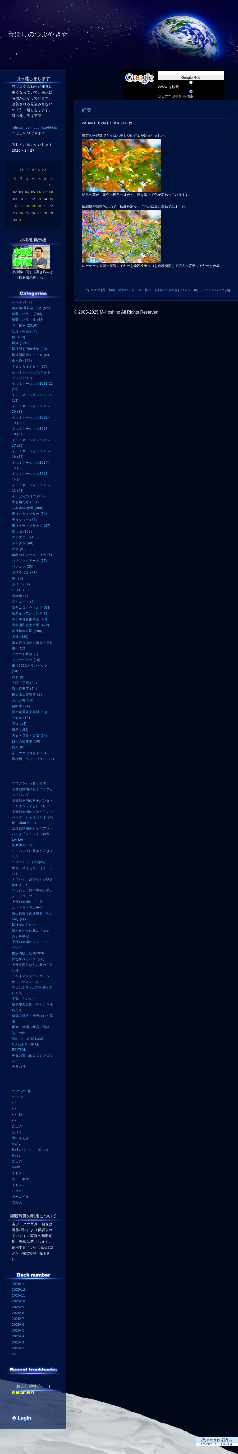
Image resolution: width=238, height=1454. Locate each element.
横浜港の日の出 (24, 925)
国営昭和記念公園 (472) (30, 625)
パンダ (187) (22, 302)
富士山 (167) (22, 531)
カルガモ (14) (23, 700)
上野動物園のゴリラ (27, 902)
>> (44, 170)
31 (21, 220)
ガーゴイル (20, 1196)
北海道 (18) (21, 718)
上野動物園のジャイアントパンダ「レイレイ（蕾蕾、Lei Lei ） (32, 834)
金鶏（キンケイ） (25, 998)
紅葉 (86, 110)
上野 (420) (20, 637)
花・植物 (109, 290)
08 (51, 192)
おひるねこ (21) (24, 572)
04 (27, 192)
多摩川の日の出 (24, 845)
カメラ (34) (21, 584)
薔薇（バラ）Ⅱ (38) (28, 320)
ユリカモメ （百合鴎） (29, 862)
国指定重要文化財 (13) (29, 712)
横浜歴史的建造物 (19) (29, 349)
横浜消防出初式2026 (28, 953)
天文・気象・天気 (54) (29, 735)
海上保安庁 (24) (24, 689)
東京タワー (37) (24, 520)
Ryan (16, 1167)
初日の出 (19, 1033)
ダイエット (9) (23, 602)
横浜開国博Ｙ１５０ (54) (31, 355)
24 (21, 213)
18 (27, 206)
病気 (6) (18, 747)
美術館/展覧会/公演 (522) (32, 308)
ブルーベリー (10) (26, 660)
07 (45, 192)
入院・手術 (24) (24, 683)
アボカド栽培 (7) (25, 654)
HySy (16, 1144)
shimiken (19, 1097)
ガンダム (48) (23, 543)
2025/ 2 (18, 1348)
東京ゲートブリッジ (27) (31, 526)
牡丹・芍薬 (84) (24, 331)
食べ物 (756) (22, 361)
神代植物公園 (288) (27, 631)
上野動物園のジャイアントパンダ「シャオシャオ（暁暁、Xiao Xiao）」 (32, 817)
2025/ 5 (18, 1330)
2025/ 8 (18, 1313)
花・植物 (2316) (25, 325)
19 (33, 206)
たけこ (17, 1132)
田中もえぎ (20, 1138)
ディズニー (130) (25, 537)
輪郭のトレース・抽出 (135, 290)
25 (27, 213)
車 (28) (17, 578)
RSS (20, 1408)
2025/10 (18, 1301)
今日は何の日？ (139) (29, 496)
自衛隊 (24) (21, 706)
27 (39, 213)
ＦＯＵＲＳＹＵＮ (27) (29, 366)
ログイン (22, 1418)
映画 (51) (19, 549)
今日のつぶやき (166, 290)
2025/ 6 (18, 1324)
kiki (14, 1103)
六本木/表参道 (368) (28, 508)
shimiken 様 (21, 1091)
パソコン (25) (23, 566)
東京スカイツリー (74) (29, 514)
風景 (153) (20, 730)
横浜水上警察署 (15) (28, 694)
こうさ (17, 1191)
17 (21, 206)
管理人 (17, 1202)
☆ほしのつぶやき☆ (38, 34)
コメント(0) (189, 290)
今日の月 (19, 1067)
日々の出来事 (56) (26, 741)
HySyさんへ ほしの (30, 1150)
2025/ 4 (18, 1336)
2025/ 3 (18, 1342)
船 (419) (18, 337)
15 (51, 199)
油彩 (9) (18, 677)
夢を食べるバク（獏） (29, 959)
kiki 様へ (19, 1114)
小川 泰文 (20, 1179)
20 (39, 206)
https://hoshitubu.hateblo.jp (34, 127)
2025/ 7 (18, 1319)
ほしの (17, 1126)
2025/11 (18, 1295)
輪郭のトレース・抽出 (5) (32, 555)
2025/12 (18, 1290)
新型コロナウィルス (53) (31, 607)
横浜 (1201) (21, 343)
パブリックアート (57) (29, 561)
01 (51, 185)
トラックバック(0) (215, 290)
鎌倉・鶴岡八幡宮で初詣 (31, 1027)
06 (39, 192)
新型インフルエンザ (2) (30, 613)
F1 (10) (18, 590)
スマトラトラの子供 (27, 908)
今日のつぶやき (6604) (30, 753)
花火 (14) (19, 724)
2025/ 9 (18, 1307)
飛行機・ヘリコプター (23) (33, 759)
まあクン (19, 1173)
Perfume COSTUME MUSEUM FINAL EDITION (28, 1044)
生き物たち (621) (25, 502)
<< (21, 170)
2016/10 (32, 170)
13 (39, 199)
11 (27, 199)
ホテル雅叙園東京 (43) (29, 619)
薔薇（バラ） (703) (27, 314)
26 (33, 213)
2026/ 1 (18, 1284)
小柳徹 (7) (20, 596)
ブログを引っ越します (29, 783)
